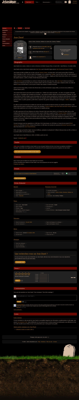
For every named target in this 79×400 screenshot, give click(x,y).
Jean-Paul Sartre (58, 106)
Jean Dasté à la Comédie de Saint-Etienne (26, 173)
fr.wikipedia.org (21, 138)
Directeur (65, 192)
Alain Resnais (59, 69)
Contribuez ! (66, 54)
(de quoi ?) (46, 51)
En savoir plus (57, 32)
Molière (67, 99)
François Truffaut (68, 69)
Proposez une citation (19, 164)
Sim (18, 84)
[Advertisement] (39, 16)
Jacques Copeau (43, 72)
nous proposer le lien (22, 322)
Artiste (60, 192)
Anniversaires (46, 2)
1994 (33, 232)
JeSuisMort (9, 2)
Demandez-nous (20, 262)
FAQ (39, 341)
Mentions (43, 341)
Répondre (19, 307)
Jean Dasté (27, 28)
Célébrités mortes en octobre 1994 (24, 329)
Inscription (75, 1)
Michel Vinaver (67, 106)
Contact (55, 341)
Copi (52, 74)
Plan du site (49, 341)
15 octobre (29, 232)
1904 (31, 222)
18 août (27, 222)
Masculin (21, 195)
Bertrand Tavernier (66, 125)
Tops (37, 2)
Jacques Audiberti (49, 106)
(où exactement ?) (41, 56)
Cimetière (28, 2)
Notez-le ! (20, 57)
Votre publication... (18, 309)
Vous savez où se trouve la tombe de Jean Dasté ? (27, 151)
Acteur (57, 192)
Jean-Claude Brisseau (30, 126)
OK (45, 33)
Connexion (75, 3)
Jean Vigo (38, 69)
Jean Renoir (19, 81)
